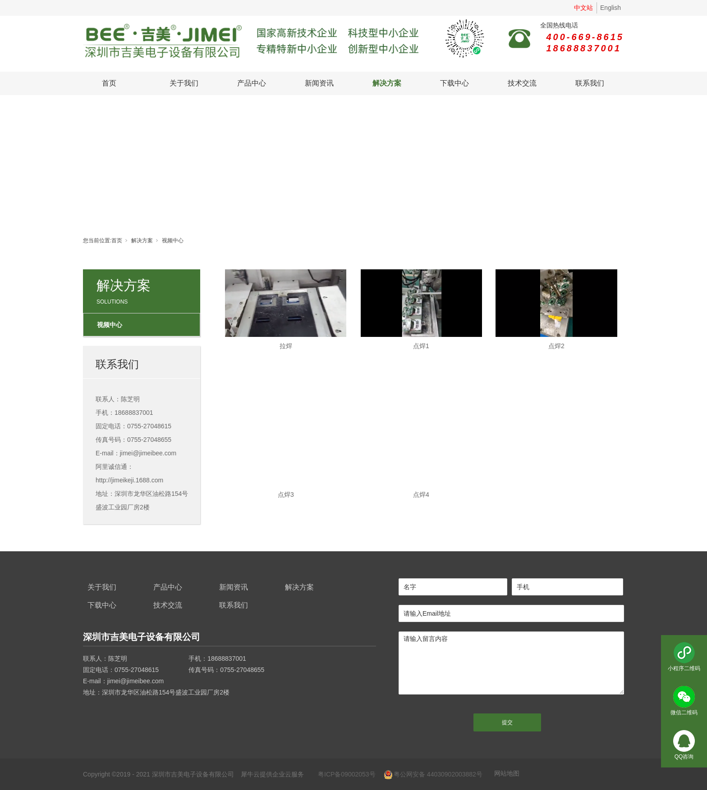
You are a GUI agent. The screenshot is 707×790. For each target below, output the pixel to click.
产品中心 (251, 83)
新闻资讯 (319, 83)
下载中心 (454, 83)
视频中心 (173, 240)
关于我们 (184, 83)
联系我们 (589, 83)
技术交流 (522, 83)
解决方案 (386, 83)
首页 (109, 83)
